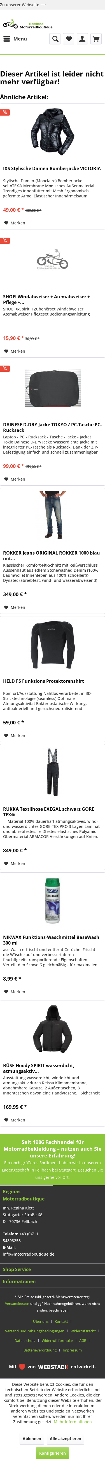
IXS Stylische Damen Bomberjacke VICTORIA (52, 169)
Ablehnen (32, 1438)
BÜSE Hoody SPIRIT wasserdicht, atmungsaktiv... (38, 1068)
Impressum (72, 1350)
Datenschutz (25, 1340)
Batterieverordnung (40, 1350)
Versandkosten (17, 1303)
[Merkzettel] (68, 38)
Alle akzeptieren (65, 1438)
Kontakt (61, 1321)
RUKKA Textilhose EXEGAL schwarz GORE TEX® (48, 811)
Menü (15, 38)
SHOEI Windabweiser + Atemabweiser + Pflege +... (46, 299)
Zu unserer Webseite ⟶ (23, 4)
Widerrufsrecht (83, 1330)
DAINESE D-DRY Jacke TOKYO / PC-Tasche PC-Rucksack (52, 427)
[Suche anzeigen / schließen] (54, 38)
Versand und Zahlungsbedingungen (34, 1330)
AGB (82, 1340)
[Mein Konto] (82, 38)
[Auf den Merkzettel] (14, 223)
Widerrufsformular (57, 1340)
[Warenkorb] (96, 38)
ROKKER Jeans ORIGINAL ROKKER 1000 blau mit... (51, 555)
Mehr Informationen (73, 1421)
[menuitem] (15, 38)
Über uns (40, 1321)
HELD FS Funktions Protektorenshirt (43, 681)
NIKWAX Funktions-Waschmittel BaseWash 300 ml (51, 940)
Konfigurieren (52, 1453)
